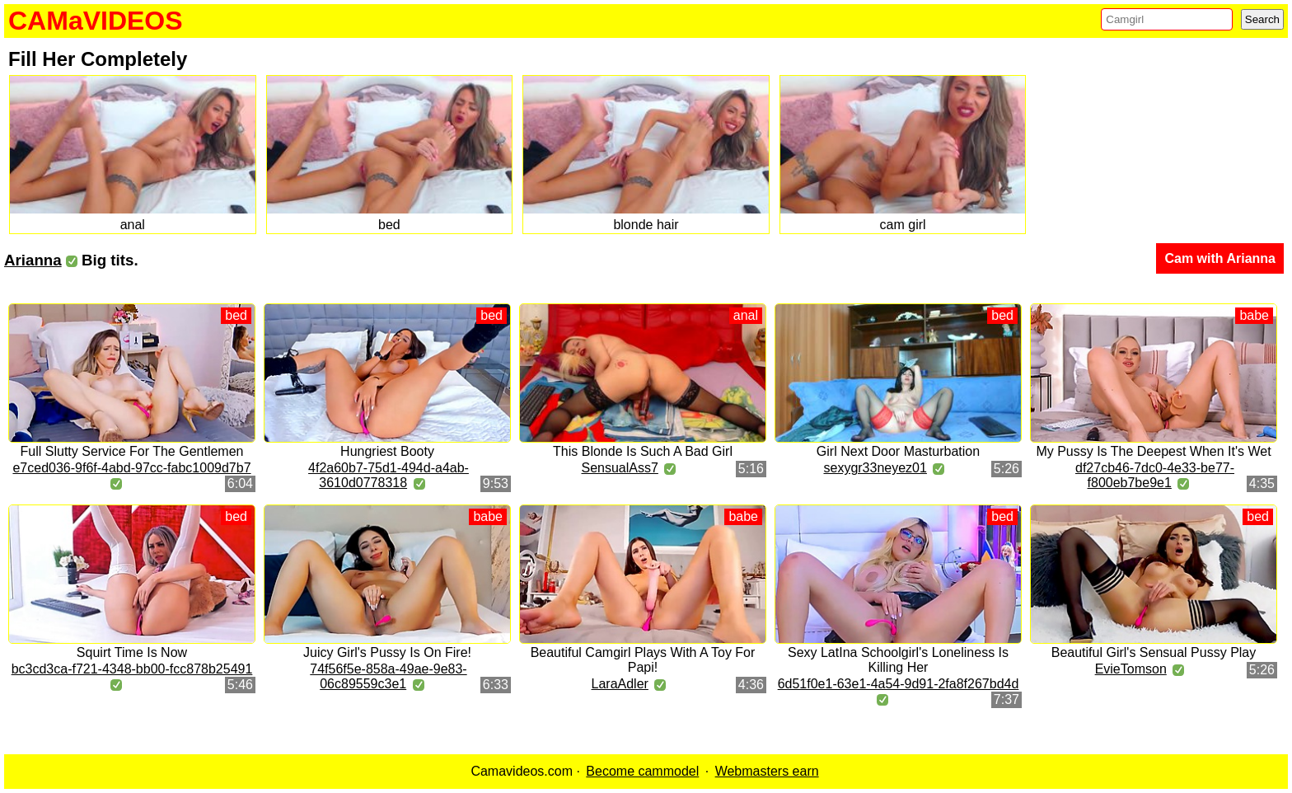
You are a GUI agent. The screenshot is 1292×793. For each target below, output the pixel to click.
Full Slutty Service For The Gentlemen (132, 451)
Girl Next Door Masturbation (898, 451)
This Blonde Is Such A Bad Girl (643, 451)
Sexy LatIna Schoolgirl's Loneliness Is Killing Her (898, 659)
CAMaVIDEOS (95, 20)
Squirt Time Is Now (132, 652)
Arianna (33, 260)
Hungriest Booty (387, 451)
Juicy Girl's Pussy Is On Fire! (387, 652)
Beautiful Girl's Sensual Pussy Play (1154, 652)
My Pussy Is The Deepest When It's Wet (1153, 451)
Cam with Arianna (1220, 258)
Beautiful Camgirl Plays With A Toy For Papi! (643, 659)
